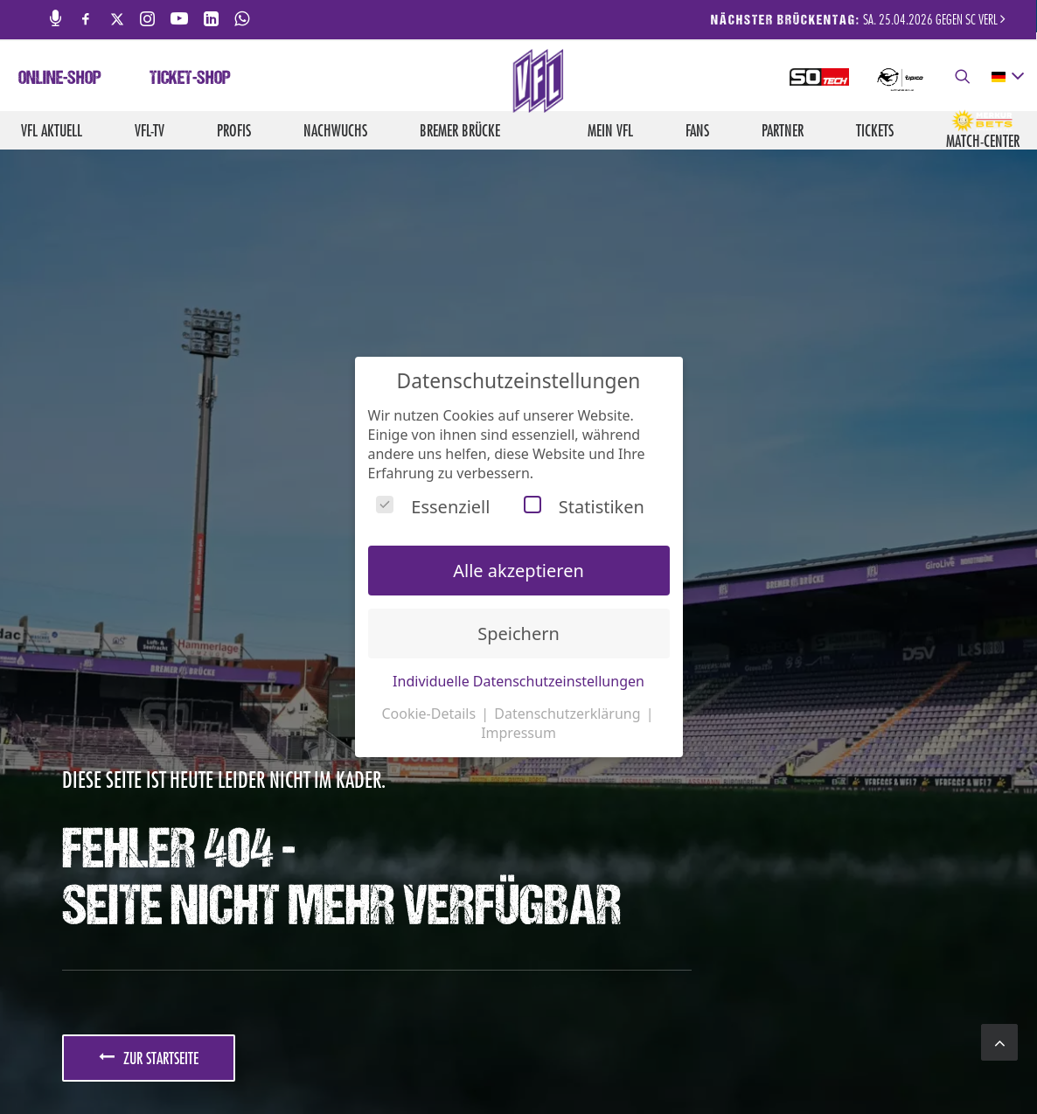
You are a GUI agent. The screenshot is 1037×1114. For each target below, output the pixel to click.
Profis (234, 130)
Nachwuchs (335, 130)
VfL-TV (149, 130)
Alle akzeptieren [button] (518, 570)
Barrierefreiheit (840, 1062)
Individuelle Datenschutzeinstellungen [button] (518, 681)
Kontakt (609, 1062)
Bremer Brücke (460, 130)
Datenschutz (748, 1062)
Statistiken (584, 507)
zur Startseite (148, 573)
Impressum (673, 1062)
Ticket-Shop (190, 79)
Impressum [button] (518, 732)
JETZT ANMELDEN (183, 765)
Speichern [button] (518, 633)
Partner (783, 130)
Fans (697, 130)
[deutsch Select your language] (1007, 77)
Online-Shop (59, 79)
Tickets (875, 130)
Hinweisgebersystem (951, 1062)
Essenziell (433, 507)
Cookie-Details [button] (430, 713)
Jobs (472, 1062)
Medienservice (535, 1062)
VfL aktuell (51, 130)
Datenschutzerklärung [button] (569, 713)
